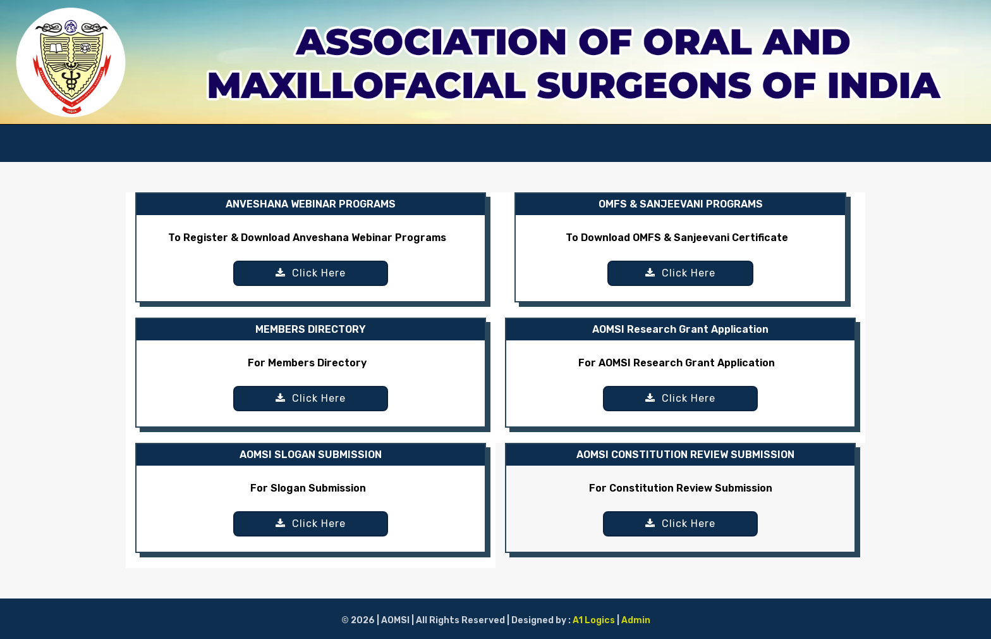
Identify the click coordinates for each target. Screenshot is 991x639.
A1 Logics (595, 620)
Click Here (311, 273)
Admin (635, 620)
